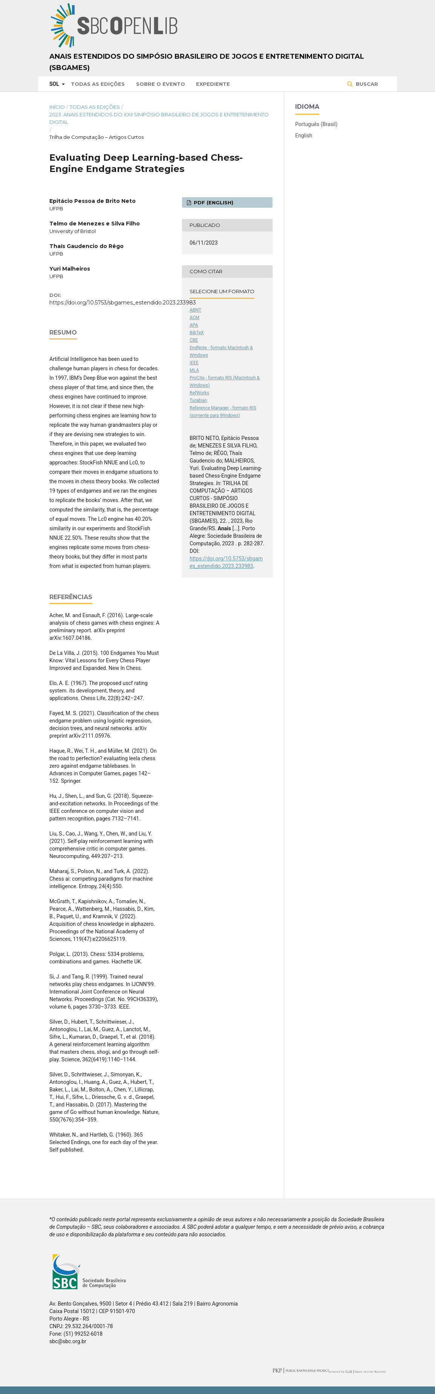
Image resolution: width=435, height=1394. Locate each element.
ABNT (195, 310)
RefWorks (199, 393)
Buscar (366, 84)
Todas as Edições (98, 84)
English (303, 135)
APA (194, 325)
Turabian (198, 400)
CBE (194, 340)
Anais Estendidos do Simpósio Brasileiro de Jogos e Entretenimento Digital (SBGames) (206, 62)
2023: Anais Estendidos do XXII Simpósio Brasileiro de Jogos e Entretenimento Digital (159, 118)
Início (57, 107)
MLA (194, 370)
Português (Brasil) (316, 124)
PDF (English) (212, 202)
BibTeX (197, 332)
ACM (194, 317)
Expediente (213, 84)
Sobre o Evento (160, 84)
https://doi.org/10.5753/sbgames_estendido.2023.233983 (122, 302)
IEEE (194, 362)
